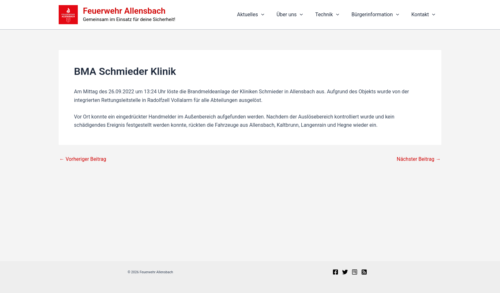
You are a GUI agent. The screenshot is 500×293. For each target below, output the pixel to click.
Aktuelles (260, 15)
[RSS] (364, 272)
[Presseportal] (354, 272)
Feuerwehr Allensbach (124, 11)
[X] (345, 272)
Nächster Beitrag (418, 159)
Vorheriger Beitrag (83, 159)
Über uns (297, 15)
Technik (332, 15)
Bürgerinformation (378, 15)
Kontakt (424, 15)
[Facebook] (335, 272)
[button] (271, 15)
